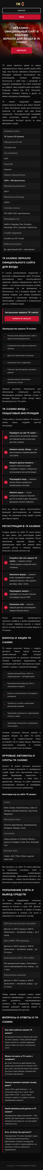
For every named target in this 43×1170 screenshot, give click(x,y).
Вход (21, 17)
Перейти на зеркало (21, 319)
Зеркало (21, 10)
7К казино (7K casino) (28, 1166)
